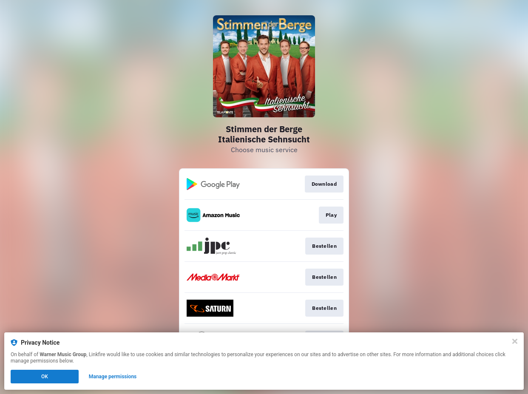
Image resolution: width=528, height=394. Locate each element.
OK (44, 377)
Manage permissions (113, 377)
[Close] (515, 341)
